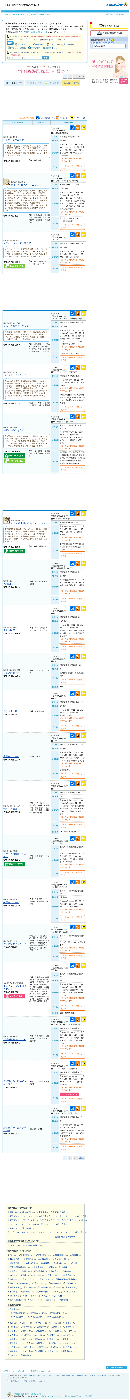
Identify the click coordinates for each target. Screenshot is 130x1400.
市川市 (16, 1245)
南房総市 (29, 1347)
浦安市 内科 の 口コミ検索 (36, 32)
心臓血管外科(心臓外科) (21, 1283)
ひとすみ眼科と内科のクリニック (28, 523)
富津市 (56, 1343)
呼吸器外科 (54, 1275)
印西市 (14, 1327)
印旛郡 (54, 1351)
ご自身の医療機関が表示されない (35, 1375)
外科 (25, 1275)
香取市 (14, 1331)
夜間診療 (67, 44)
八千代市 (71, 1347)
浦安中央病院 (10, 808)
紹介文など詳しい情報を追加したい (62, 1375)
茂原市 (43, 1347)
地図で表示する (35, 83)
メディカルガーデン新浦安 (17, 243)
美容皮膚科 (16, 1287)
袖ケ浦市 (68, 1335)
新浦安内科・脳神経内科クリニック (14, 1082)
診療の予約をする (16, 551)
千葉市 (15, 1309)
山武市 (27, 1335)
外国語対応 (50, 48)
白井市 (40, 1335)
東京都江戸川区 (34, 1245)
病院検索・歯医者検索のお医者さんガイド (117, 3)
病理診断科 (44, 1291)
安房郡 (29, 1351)
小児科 (61, 1263)
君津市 (71, 1331)
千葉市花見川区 (59, 1313)
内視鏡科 (47, 1263)
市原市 (70, 1323)
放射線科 (73, 1287)
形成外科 (56, 1283)
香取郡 (67, 1351)
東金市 (40, 1339)
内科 (13, 1255)
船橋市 (70, 1343)
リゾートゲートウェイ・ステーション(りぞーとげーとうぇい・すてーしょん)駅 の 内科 (48, 1232)
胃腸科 (76, 1255)
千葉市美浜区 (37, 1317)
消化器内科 (44, 1255)
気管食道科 (40, 1267)
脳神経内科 (16, 1259)
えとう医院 (9, 630)
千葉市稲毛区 (20, 1313)
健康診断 (65, 1300)
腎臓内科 (31, 1259)
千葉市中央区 (39, 1313)
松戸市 (15, 1347)
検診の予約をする (16, 456)
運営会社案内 (69, 1396)
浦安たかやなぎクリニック (17, 430)
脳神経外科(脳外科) (67, 1279)
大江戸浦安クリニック (14, 944)
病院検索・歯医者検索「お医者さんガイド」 (29, 1394)
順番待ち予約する (16, 864)
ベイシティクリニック (14, 375)
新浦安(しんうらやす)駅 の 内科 (54, 1212)
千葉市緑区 (19, 1317)
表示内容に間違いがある (86, 1375)
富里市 (54, 1339)
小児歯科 (71, 1291)
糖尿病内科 (16, 1263)
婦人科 (28, 1271)
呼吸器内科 (27, 1255)
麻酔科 (14, 1291)
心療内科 (56, 1271)
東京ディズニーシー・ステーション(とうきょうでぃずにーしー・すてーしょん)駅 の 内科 (49, 1216)
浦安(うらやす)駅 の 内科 (22, 1212)
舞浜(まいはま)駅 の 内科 (22, 1228)
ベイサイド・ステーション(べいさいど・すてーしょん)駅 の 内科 (39, 1224)
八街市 (56, 1347)
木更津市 (56, 1331)
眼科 (53, 1267)
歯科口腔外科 (32, 1296)
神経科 (14, 1275)
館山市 (14, 1339)
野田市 (42, 1343)
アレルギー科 (62, 1259)
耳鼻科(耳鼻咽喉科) (20, 1267)
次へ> (81, 76)
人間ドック (36, 1300)
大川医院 (8, 583)
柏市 (57, 1327)
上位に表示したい (103, 1375)
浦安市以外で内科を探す (116, 14)
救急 (47, 1296)
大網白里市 (42, 1327)
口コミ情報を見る (16, 266)
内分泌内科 (32, 1263)
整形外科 (15, 1279)
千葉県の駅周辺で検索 (112, 33)
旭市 (13, 1323)
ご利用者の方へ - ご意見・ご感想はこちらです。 (28, 1381)
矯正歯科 (15, 1296)
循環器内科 (61, 1255)
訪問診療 (35, 48)
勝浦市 (70, 1327)
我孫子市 (26, 1323)
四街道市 (15, 1351)
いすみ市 (41, 1323)
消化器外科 (70, 1275)
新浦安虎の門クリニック (16, 326)
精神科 (69, 1271)
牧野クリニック (11, 902)
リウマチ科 (48, 1279)
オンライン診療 (17, 48)
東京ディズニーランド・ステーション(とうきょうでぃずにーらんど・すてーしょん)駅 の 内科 (51, 1220)
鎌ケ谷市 (28, 1331)
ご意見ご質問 (87, 1396)
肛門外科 (31, 1287)
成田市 (29, 1343)
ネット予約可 (23, 44)
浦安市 (27, 1327)
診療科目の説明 (54, 83)
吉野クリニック (11, 756)
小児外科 (75, 1263)
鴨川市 (42, 1331)
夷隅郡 (41, 1351)
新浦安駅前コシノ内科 (14, 1039)
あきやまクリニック (13, 711)
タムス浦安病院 (11, 672)
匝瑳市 (54, 1335)
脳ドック (51, 1300)
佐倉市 (14, 1335)
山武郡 (14, 1355)
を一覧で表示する (15, 83)
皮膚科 (65, 1267)
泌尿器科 (45, 1287)
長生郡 (27, 1355)
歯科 (58, 1291)
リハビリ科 (31, 1279)
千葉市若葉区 (56, 1317)
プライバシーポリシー (55, 1396)
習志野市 (15, 1343)
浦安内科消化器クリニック (25, 184)
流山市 (67, 1339)
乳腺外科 (41, 1271)
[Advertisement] (45, 292)
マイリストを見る (112, 26)
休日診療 (39, 44)
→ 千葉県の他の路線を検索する (63, 1237)
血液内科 (45, 1259)
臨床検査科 (28, 1291)
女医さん (53, 44)
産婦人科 (15, 1271)
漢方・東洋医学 (18, 1300)
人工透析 (59, 1296)
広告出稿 (78, 1396)
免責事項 (43, 1396)
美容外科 (70, 1283)
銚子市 (27, 1339)
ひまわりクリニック (13, 139)
